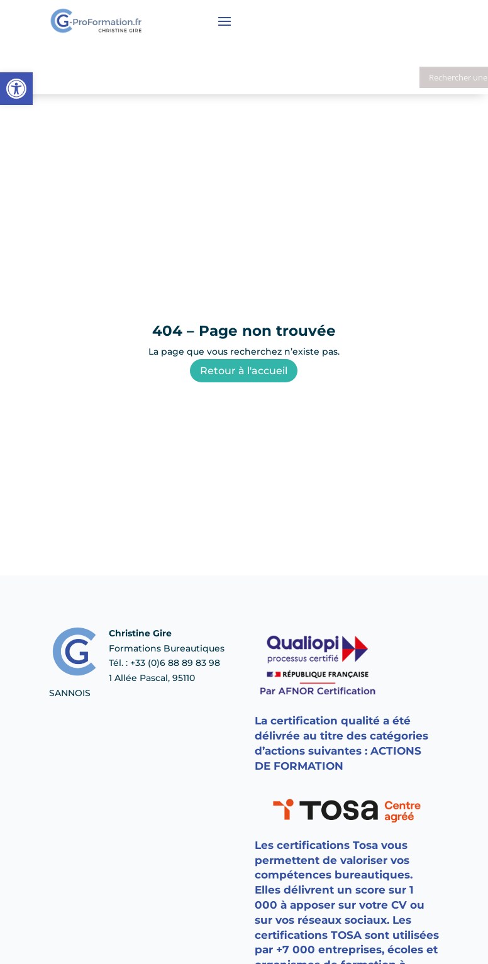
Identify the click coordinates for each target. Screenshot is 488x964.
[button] (16, 88)
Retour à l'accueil (243, 371)
